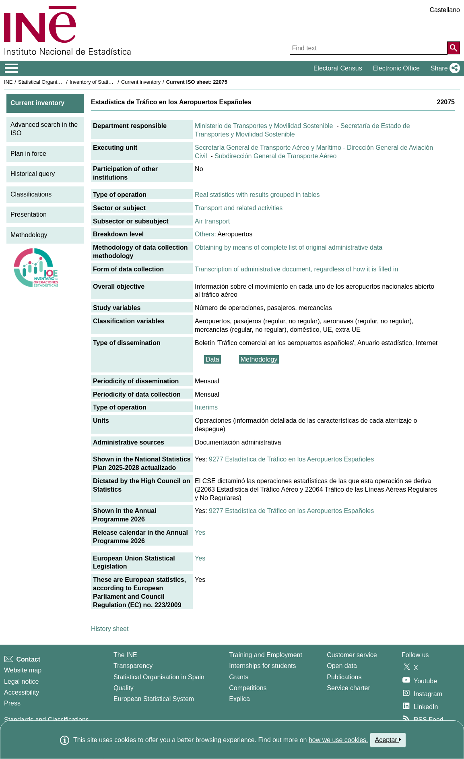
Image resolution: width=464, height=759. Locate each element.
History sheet (109, 628)
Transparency (133, 665)
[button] (443, 68)
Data (212, 359)
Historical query (32, 173)
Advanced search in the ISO (44, 128)
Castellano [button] (444, 9)
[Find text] (369, 48)
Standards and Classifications (46, 719)
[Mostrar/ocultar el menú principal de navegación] (11, 68)
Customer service (352, 654)
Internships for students (262, 665)
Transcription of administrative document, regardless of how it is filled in (296, 269)
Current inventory (141, 82)
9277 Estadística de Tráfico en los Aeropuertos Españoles (291, 459)
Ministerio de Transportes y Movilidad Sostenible (264, 125)
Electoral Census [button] (337, 68)
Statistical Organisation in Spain (54, 82)
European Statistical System (153, 698)
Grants (238, 677)
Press (12, 703)
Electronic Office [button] (396, 68)
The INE (125, 654)
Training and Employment (265, 654)
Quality (123, 688)
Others (204, 234)
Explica (239, 698)
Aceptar (388, 739)
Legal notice (21, 681)
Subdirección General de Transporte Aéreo (275, 156)
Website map (22, 670)
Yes (200, 532)
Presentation (28, 214)
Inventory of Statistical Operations (108, 82)
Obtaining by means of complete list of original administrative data (288, 247)
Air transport (212, 221)
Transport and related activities (239, 208)
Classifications (31, 194)
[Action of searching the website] (453, 47)
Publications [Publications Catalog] (344, 677)
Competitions (247, 688)
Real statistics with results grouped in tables (257, 194)
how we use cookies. (338, 739)
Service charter (348, 688)
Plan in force (28, 153)
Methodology (28, 235)
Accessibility (21, 692)
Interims (206, 407)
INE (8, 82)
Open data (342, 665)
